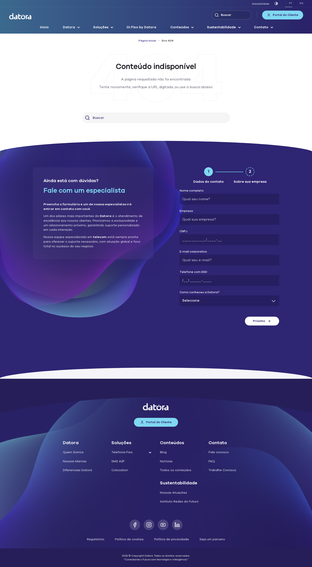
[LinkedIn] (177, 524)
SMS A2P (117, 461)
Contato (261, 27)
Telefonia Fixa (121, 452)
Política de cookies (129, 539)
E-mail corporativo (193, 251)
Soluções (100, 27)
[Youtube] (163, 524)
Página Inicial (147, 40)
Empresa (186, 211)
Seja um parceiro (212, 539)
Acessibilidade (260, 4)
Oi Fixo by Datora (141, 27)
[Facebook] (135, 524)
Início (44, 27)
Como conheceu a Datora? (200, 292)
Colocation (119, 470)
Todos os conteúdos (175, 470)
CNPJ (183, 231)
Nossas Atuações (173, 493)
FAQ (212, 461)
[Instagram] (149, 524)
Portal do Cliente (282, 15)
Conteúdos (179, 27)
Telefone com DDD (193, 272)
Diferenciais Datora (77, 470)
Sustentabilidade (221, 27)
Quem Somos (73, 452)
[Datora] (20, 16)
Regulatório (95, 539)
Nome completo (192, 190)
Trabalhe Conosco (222, 470)
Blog (163, 452)
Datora (69, 27)
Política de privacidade (171, 539)
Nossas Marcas (74, 461)
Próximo (262, 321)
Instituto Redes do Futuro (179, 501)
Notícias (166, 461)
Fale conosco (219, 452)
